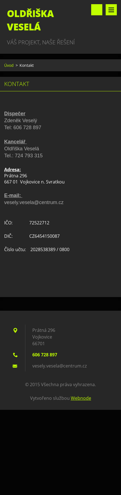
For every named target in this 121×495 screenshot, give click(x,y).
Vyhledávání (96, 9)
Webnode (81, 398)
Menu (111, 9)
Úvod (9, 65)
